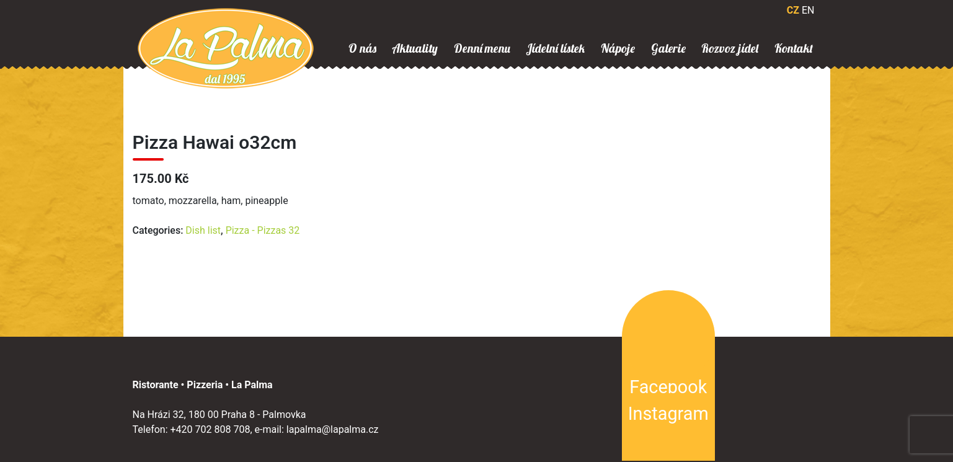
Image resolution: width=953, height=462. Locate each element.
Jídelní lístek (555, 48)
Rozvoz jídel (729, 48)
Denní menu (482, 48)
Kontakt (793, 48)
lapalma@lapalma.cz (332, 429)
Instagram (668, 413)
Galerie (668, 48)
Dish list (203, 230)
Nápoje (618, 48)
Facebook (668, 387)
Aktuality (415, 48)
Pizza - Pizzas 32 (263, 230)
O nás (362, 48)
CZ (793, 10)
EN (808, 10)
